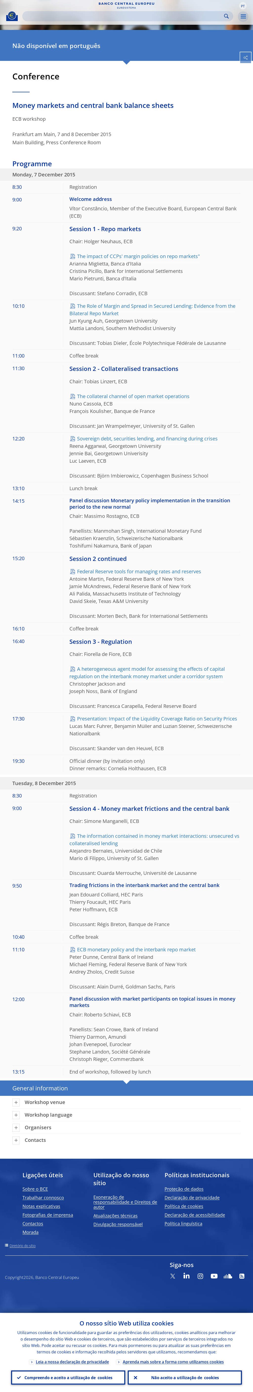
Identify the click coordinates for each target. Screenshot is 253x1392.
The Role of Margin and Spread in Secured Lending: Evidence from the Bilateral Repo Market (152, 310)
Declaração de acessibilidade (195, 1215)
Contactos (32, 1223)
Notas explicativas (41, 1206)
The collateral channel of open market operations (133, 396)
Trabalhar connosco (43, 1197)
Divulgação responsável (118, 1224)
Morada (30, 1232)
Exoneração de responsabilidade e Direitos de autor (125, 1202)
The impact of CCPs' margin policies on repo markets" (138, 256)
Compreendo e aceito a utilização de (68, 1377)
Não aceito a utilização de (185, 1377)
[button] (243, 5)
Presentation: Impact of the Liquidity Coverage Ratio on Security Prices (157, 718)
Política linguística (183, 1223)
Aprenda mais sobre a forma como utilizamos (173, 1361)
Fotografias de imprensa (47, 1215)
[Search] (123, 16)
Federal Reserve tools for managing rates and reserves (139, 571)
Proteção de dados (184, 1189)
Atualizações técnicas (115, 1216)
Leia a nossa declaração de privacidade (72, 1361)
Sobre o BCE (35, 1189)
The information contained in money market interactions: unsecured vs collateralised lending (154, 840)
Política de (184, 1206)
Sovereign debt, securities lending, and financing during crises (147, 438)
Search (226, 16)
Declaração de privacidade (192, 1197)
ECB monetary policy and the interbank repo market (136, 949)
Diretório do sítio (23, 1245)
